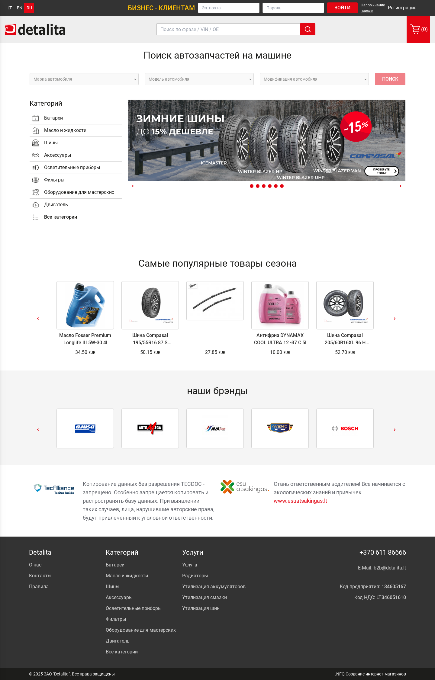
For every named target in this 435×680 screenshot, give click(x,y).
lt (10, 7)
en (19, 7)
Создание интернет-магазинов (376, 674)
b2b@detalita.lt (390, 568)
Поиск (390, 79)
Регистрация (402, 8)
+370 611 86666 (382, 552)
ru (29, 7)
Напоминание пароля (373, 8)
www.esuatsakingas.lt (300, 501)
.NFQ (340, 674)
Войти (342, 8)
